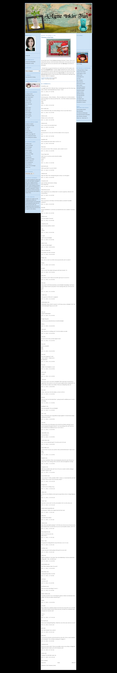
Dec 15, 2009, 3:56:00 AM (47, 552)
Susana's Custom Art (29, 160)
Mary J (26, 105)
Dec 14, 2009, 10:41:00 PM (48, 361)
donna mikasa (44, 571)
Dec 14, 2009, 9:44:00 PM (47, 232)
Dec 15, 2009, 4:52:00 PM (47, 583)
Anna (42, 336)
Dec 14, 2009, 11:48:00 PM (48, 444)
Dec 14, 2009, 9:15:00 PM (47, 170)
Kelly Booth (43, 166)
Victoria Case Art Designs (30, 165)
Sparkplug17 (43, 406)
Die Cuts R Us (28, 148)
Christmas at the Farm (47, 37)
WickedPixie (43, 86)
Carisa (42, 329)
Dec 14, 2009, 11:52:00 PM (48, 463)
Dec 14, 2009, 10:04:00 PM (48, 254)
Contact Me (27, 55)
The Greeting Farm (29, 162)
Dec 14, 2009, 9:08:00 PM (47, 143)
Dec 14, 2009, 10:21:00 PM (48, 298)
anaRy (42, 515)
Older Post (74, 662)
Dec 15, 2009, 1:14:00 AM (47, 512)
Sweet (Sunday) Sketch (81, 109)
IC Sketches (27, 127)
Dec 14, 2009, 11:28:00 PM (48, 419)
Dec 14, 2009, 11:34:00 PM (48, 436)
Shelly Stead (27, 110)
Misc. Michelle (80, 80)
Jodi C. (42, 413)
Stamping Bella (28, 157)
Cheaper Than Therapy (81, 71)
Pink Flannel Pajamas (81, 87)
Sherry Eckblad (28, 112)
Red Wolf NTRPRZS (81, 88)
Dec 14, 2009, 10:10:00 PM (48, 279)
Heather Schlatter (44, 593)
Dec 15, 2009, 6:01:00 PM (47, 590)
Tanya (42, 275)
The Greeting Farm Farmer (30, 135)
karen (42, 628)
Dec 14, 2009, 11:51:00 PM (48, 454)
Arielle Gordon (28, 100)
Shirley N (43, 243)
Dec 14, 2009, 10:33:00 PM (48, 340)
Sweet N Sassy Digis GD (30, 134)
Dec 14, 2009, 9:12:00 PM (47, 150)
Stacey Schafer (28, 114)
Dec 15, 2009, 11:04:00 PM (48, 602)
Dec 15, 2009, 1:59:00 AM (47, 528)
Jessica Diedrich (44, 475)
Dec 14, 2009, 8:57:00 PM (47, 91)
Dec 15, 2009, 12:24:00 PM (48, 561)
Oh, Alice (27, 128)
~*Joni (42, 379)
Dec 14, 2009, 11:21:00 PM (48, 410)
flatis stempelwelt (44, 531)
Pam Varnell (43, 620)
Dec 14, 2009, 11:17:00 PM (48, 402)
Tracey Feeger (44, 154)
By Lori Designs (28, 147)
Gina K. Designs (28, 152)
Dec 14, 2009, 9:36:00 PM (47, 204)
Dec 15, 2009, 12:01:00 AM (48, 481)
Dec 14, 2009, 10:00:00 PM (48, 247)
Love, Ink (79, 78)
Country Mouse (44, 440)
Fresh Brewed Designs (29, 125)
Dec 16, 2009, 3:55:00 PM (47, 641)
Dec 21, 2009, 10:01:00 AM (48, 657)
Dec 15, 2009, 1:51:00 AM (47, 519)
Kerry (42, 390)
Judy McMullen (44, 564)
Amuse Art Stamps (29, 145)
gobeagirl (43, 484)
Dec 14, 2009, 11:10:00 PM (48, 394)
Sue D (42, 579)
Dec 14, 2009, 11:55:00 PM (48, 472)
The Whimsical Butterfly (81, 100)
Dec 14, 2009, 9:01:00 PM (47, 112)
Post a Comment (44, 660)
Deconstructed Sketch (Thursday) (83, 114)
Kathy (42, 635)
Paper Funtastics (80, 81)
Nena (42, 354)
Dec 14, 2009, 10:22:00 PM (48, 315)
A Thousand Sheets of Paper (82, 70)
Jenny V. (42, 540)
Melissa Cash (28, 109)
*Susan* (42, 500)
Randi (42, 198)
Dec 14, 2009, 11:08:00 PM (48, 386)
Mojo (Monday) (80, 111)
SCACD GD (27, 130)
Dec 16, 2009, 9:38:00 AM (47, 624)
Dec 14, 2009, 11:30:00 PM (48, 429)
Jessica (42, 372)
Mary (42, 344)
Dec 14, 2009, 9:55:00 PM (47, 239)
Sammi (42, 130)
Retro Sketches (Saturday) (82, 116)
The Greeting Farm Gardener (31, 137)
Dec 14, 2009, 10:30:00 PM (48, 333)
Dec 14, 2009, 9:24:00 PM (47, 177)
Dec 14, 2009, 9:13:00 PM (47, 162)
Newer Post (43, 662)
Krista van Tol (28, 102)
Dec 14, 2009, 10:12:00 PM (48, 291)
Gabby (42, 555)
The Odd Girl (79, 97)
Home (59, 662)
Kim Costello (43, 108)
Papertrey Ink (28, 155)
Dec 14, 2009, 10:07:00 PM (48, 264)
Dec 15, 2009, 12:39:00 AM (48, 488)
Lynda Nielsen (44, 95)
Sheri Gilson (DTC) (29, 97)
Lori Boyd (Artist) (28, 93)
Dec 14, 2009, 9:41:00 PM (47, 213)
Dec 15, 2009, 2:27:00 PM (47, 575)
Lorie (42, 605)
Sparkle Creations (28, 132)
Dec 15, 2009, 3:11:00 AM (47, 537)
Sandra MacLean (44, 189)
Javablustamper (44, 302)
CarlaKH (43, 294)
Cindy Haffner (44, 432)
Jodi (42, 397)
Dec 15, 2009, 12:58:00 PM (48, 568)
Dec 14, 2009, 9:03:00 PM (47, 127)
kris (42, 268)
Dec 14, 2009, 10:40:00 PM (48, 351)
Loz (42, 235)
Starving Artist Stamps (29, 158)
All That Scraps (28, 143)
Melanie (42, 257)
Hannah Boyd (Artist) (29, 95)
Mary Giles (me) (28, 104)
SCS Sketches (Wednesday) (82, 112)
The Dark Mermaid (80, 95)
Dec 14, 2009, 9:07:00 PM (47, 136)
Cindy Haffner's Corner (81, 73)
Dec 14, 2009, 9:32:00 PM (47, 195)
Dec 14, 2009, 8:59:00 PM (47, 105)
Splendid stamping (80, 93)
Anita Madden (28, 98)
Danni (42, 146)
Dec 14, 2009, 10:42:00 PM (48, 368)
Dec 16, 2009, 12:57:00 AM (48, 617)
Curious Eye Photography (30, 61)
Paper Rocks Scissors (81, 83)
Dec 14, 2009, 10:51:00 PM (48, 376)
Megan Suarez (28, 107)
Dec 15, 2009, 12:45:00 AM (48, 497)
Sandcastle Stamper (80, 90)
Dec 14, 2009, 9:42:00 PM (47, 220)
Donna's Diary (79, 75)
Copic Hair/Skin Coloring (30, 77)
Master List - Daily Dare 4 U (82, 118)
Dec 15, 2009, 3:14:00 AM (47, 544)
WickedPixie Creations (81, 102)
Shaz (42, 364)
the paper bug (43, 318)
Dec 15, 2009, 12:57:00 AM (48, 504)
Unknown (43, 115)
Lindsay (42, 492)
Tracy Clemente (28, 115)
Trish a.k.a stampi (44, 250)
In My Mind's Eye (80, 76)
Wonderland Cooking (29, 63)
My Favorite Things (29, 153)
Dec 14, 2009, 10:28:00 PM (48, 325)
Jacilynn (42, 653)
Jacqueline (43, 139)
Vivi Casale (27, 117)
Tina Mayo (43, 548)
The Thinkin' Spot (80, 98)
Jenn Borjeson (44, 586)
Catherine (43, 173)
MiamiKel (43, 458)
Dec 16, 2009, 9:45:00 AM (47, 632)
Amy (42, 422)
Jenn (42, 207)
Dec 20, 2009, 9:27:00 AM (47, 649)
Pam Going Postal (44, 184)
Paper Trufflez (79, 85)
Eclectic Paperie (28, 150)
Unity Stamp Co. (28, 163)
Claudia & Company (29, 123)
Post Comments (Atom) (51, 665)
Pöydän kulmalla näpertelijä (46, 508)
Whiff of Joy (27, 167)
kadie (42, 282)
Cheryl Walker (44, 447)
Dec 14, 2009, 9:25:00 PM (47, 186)
